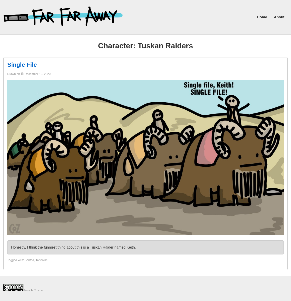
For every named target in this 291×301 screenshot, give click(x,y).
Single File (22, 64)
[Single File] (37, 74)
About (279, 17)
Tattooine (42, 260)
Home (262, 17)
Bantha (29, 260)
